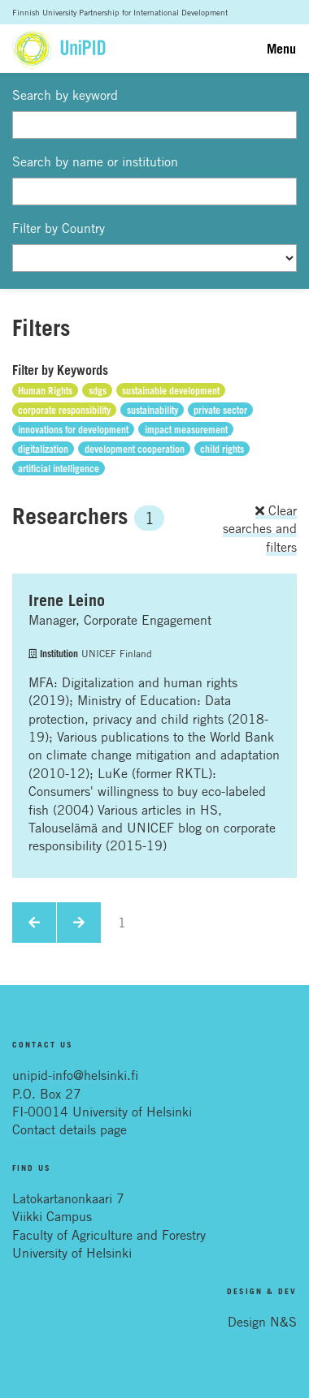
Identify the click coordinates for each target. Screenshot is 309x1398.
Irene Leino (66, 600)
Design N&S (262, 1322)
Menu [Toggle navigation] (281, 49)
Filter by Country (58, 228)
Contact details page (69, 1129)
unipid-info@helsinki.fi (75, 1075)
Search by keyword (65, 95)
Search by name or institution (95, 161)
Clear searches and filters (260, 528)
